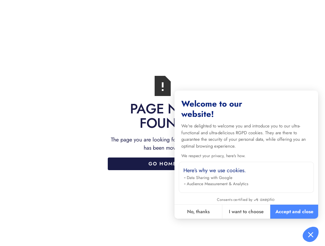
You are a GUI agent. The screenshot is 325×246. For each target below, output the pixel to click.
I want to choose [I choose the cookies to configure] (246, 211)
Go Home (162, 163)
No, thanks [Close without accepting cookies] (198, 211)
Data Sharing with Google (209, 178)
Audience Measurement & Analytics (217, 184)
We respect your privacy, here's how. (213, 156)
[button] (310, 234)
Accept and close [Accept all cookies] (294, 211)
